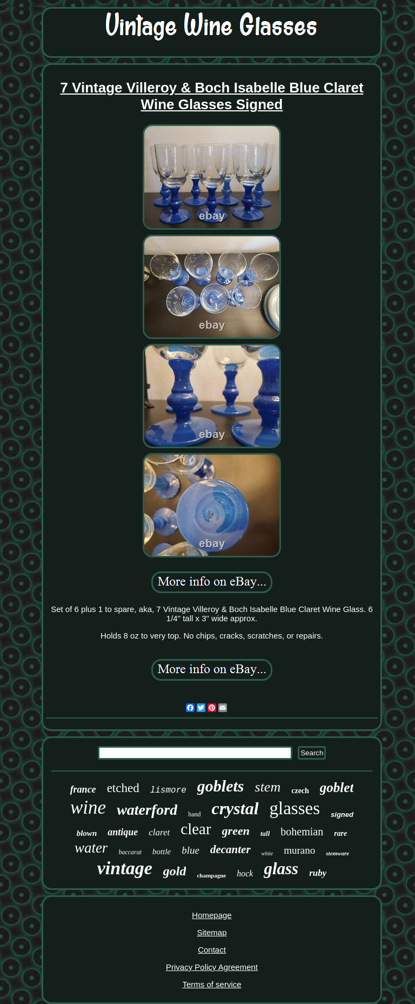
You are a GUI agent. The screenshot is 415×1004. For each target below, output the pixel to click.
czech (300, 791)
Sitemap (211, 932)
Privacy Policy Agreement (212, 967)
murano (299, 850)
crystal (234, 808)
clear (195, 828)
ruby (317, 873)
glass (281, 868)
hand (194, 814)
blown (87, 833)
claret (159, 832)
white (267, 853)
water (91, 848)
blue (190, 850)
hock (245, 873)
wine (88, 807)
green (236, 830)
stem (268, 787)
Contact (212, 949)
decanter (230, 849)
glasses (295, 808)
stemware (337, 853)
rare (340, 833)
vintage (124, 868)
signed (342, 814)
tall (265, 833)
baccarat (130, 852)
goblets (220, 786)
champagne (211, 875)
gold (174, 871)
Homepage (211, 915)
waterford (147, 809)
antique (123, 832)
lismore (168, 790)
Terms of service (211, 984)
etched (123, 788)
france (83, 789)
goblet (337, 787)
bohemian (301, 831)
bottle (161, 851)
